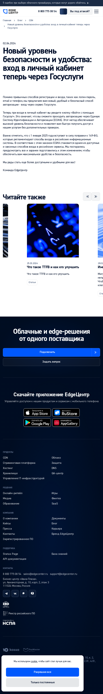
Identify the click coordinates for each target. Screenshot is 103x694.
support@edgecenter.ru (63, 574)
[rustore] (66, 413)
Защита (56, 463)
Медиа (7, 498)
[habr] (23, 593)
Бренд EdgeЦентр (63, 534)
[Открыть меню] (96, 11)
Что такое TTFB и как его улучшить (53, 267)
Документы (59, 518)
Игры (55, 493)
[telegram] (6, 593)
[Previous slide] (87, 196)
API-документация (14, 559)
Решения (7, 487)
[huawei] (66, 423)
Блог (54, 523)
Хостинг (8, 468)
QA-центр (57, 473)
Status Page (10, 554)
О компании (10, 518)
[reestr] (19, 613)
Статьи (32, 282)
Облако (56, 457)
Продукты (8, 452)
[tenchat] (32, 593)
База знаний (59, 554)
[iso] (6, 604)
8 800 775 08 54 (47, 11)
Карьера (57, 528)
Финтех (56, 498)
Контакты (9, 534)
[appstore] (37, 413)
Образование (11, 503)
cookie (34, 661)
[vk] (15, 593)
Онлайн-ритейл (12, 493)
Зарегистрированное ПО (18, 539)
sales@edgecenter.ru (35, 574)
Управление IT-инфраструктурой (23, 478)
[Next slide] (95, 196)
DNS (54, 468)
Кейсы (7, 523)
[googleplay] (37, 423)
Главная (7, 20)
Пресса (7, 528)
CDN (5, 457)
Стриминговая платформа (19, 463)
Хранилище (10, 473)
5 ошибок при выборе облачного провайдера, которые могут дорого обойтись (46, 3)
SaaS (55, 503)
